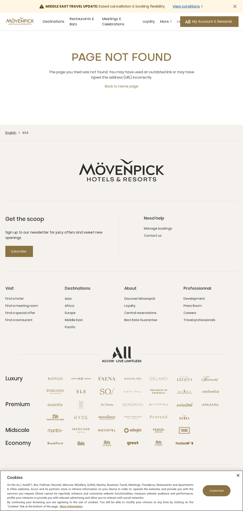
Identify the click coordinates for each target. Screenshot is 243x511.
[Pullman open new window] (158, 404)
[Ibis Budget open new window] (158, 443)
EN (179, 22)
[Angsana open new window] (210, 404)
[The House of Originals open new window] (158, 391)
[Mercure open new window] (81, 430)
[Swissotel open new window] (184, 404)
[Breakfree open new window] (55, 443)
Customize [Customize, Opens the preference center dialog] (217, 490)
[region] (121, 490)
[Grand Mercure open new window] (133, 417)
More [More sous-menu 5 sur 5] (166, 21)
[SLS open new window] (81, 391)
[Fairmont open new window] (210, 378)
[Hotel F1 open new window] (184, 443)
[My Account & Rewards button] (209, 21)
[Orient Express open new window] (81, 378)
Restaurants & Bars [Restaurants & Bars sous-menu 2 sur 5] (82, 21)
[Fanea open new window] (107, 378)
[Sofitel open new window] (133, 391)
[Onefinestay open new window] (210, 391)
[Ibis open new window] (81, 443)
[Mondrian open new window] (133, 404)
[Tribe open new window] (184, 430)
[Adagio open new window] (133, 430)
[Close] (238, 475)
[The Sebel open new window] (184, 417)
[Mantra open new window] (55, 430)
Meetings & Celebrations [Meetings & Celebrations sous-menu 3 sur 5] (113, 21)
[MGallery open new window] (81, 404)
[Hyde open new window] (81, 417)
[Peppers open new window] (158, 417)
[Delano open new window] (158, 378)
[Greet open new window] (133, 443)
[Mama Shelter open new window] (158, 430)
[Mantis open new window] (55, 404)
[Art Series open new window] (107, 404)
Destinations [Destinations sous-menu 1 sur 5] (53, 21)
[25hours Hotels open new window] (55, 417)
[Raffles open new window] (55, 378)
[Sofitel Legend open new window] (184, 378)
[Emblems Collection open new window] (55, 391)
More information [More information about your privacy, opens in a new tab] (71, 506)
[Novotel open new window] (107, 430)
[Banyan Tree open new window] (133, 378)
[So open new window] (107, 391)
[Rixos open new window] (184, 391)
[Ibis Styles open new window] (107, 443)
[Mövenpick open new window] (107, 417)
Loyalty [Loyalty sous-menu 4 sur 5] (149, 21)
